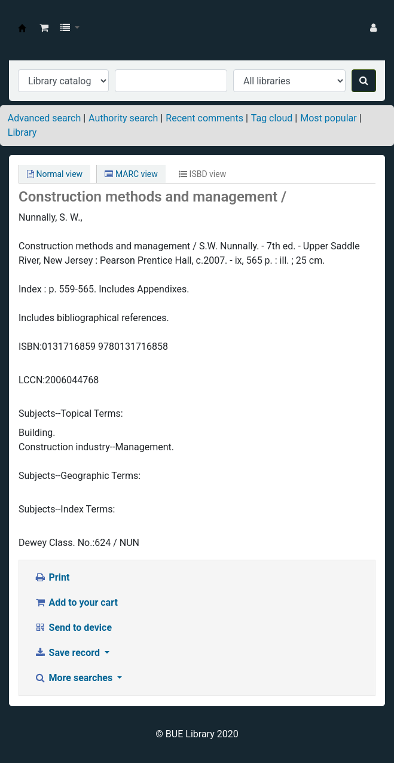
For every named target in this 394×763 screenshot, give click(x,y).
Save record (68, 652)
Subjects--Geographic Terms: (80, 475)
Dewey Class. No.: (56, 542)
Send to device (73, 627)
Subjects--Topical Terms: (71, 413)
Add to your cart (76, 602)
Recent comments (204, 118)
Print (51, 577)
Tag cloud (272, 118)
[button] (44, 28)
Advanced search (44, 118)
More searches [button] (74, 677)
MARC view (131, 174)
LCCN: (32, 380)
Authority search (123, 118)
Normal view (55, 174)
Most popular (328, 118)
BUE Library (22, 28)
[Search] (364, 80)
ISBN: (30, 346)
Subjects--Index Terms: (67, 509)
